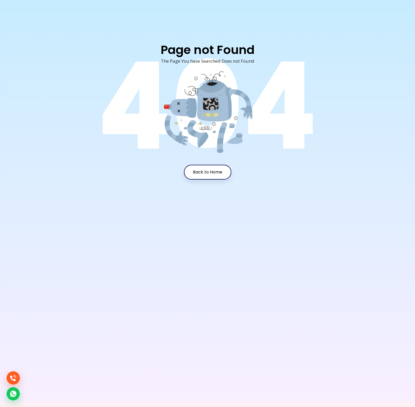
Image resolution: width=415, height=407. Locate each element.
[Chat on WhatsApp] (13, 393)
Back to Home (207, 172)
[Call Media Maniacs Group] (13, 378)
